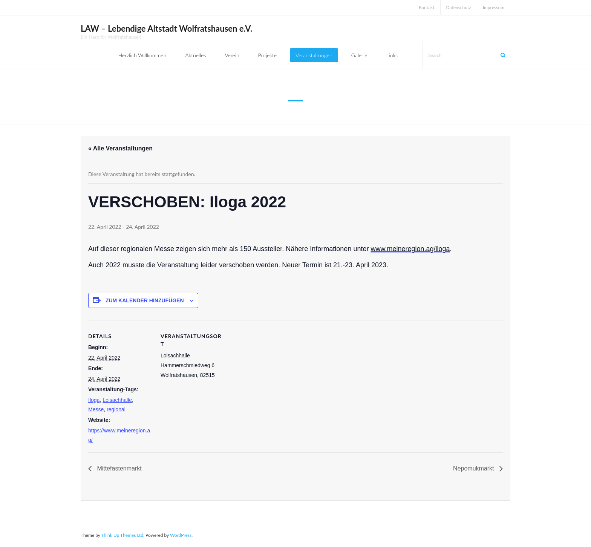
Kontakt (427, 7)
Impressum (493, 7)
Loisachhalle (117, 400)
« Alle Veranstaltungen (120, 148)
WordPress (180, 535)
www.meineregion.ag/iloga (410, 249)
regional (116, 409)
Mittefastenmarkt (118, 468)
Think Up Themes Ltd (122, 535)
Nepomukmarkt (474, 468)
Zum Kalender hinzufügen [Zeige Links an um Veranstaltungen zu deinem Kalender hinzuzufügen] (145, 300)
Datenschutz (458, 7)
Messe (96, 409)
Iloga (94, 400)
